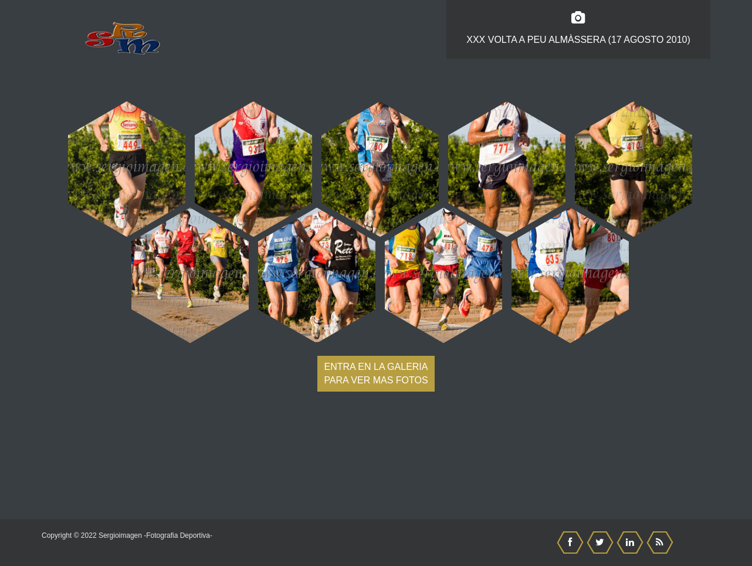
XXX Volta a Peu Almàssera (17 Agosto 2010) (578, 28)
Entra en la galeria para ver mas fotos (376, 373)
